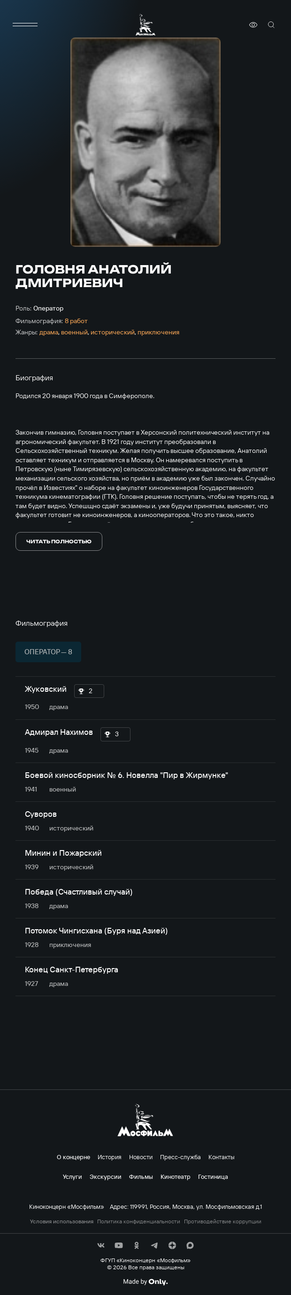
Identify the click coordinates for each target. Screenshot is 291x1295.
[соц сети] (101, 1245)
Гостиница (213, 1176)
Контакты (221, 1157)
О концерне (73, 1157)
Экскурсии (106, 1176)
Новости (141, 1157)
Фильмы (141, 1176)
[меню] (24, 24)
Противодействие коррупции (222, 1221)
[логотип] (145, 24)
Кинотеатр (176, 1176)
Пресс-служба (180, 1157)
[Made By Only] (145, 1282)
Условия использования (61, 1221)
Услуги (72, 1176)
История (110, 1157)
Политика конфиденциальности (138, 1221)
